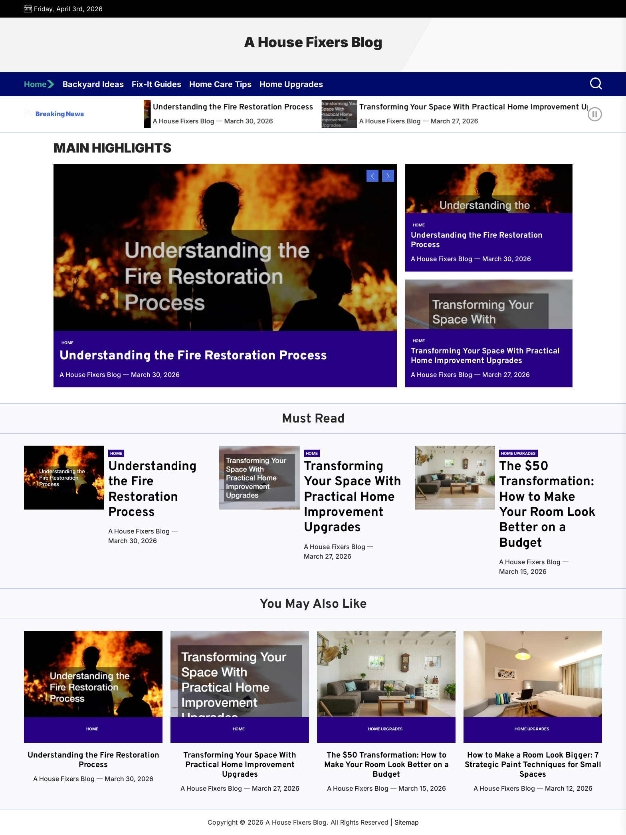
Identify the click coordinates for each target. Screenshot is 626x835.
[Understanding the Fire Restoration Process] (151, 114)
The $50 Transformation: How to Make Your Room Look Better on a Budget (547, 505)
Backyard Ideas (93, 84)
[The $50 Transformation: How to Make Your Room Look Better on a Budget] (455, 478)
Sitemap (406, 822)
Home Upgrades (291, 84)
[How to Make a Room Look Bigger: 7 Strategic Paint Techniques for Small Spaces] (533, 687)
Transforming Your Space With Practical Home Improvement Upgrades (485, 356)
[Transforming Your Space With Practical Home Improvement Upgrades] (357, 114)
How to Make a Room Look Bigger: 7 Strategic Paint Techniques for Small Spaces (533, 765)
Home (39, 84)
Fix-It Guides (156, 84)
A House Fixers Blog (313, 42)
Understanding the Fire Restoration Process (248, 107)
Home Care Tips (220, 84)
